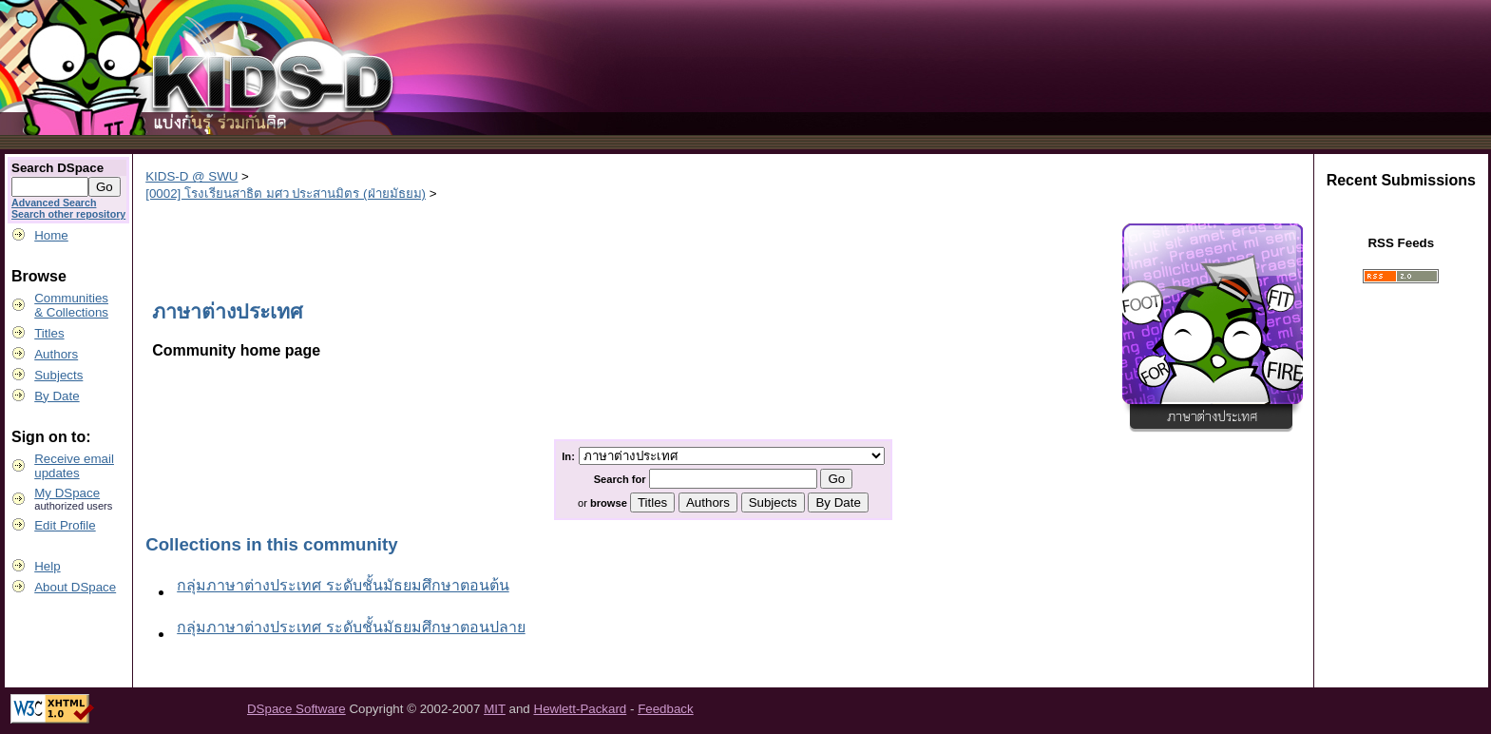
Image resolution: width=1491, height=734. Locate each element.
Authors (56, 354)
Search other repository (68, 214)
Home (51, 235)
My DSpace (67, 493)
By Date (56, 396)
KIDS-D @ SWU (191, 176)
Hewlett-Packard (580, 709)
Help (47, 566)
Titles (49, 333)
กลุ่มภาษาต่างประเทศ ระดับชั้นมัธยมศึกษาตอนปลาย (351, 627)
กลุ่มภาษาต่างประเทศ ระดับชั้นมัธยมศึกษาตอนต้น (342, 585)
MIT (495, 709)
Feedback (666, 709)
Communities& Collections (71, 305)
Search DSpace (57, 168)
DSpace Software (296, 709)
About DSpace (75, 587)
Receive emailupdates (74, 466)
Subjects (58, 375)
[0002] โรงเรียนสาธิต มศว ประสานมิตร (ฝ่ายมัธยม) (285, 193)
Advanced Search (53, 202)
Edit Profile (64, 525)
